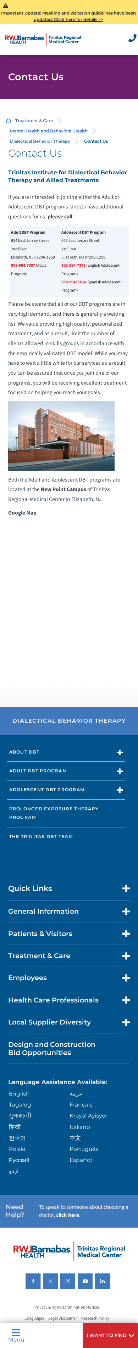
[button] (110, 1335)
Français (81, 1104)
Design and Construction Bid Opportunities (51, 1048)
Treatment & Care (34, 120)
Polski (17, 1149)
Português (84, 1149)
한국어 (17, 1138)
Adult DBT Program (38, 770)
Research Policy (95, 1318)
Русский (19, 1160)
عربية (76, 1093)
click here (67, 1215)
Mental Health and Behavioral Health (49, 131)
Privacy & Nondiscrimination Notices (67, 1307)
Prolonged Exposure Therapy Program (54, 813)
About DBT (24, 752)
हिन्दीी (15, 1127)
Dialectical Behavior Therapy (40, 141)
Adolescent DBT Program (47, 789)
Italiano (80, 1127)
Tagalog (20, 1104)
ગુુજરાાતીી (20, 1115)
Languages (34, 1318)
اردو (13, 1171)
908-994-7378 (73, 265)
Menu (16, 1335)
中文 (75, 1138)
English (19, 1093)
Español (81, 1160)
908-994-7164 (73, 282)
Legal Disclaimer (62, 1318)
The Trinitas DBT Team (41, 836)
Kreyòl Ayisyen (89, 1115)
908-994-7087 (23, 265)
